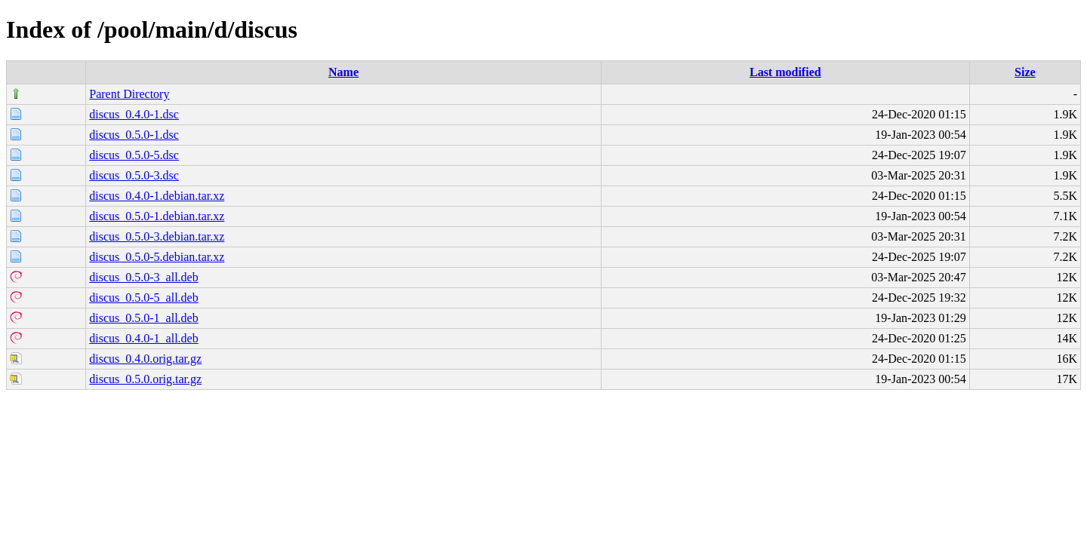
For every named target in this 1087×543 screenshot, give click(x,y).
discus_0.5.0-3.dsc (134, 175)
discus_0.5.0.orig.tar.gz (145, 379)
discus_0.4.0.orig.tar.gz (145, 358)
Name (343, 72)
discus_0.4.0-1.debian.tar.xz (156, 195)
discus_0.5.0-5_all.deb (143, 297)
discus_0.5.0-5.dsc (134, 155)
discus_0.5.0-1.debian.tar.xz (156, 216)
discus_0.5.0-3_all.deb (143, 277)
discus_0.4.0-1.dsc (134, 114)
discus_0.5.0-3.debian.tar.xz (156, 236)
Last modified (785, 72)
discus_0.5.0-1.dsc (134, 134)
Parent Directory (129, 93)
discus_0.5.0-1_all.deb (143, 317)
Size (1025, 72)
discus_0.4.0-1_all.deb (143, 338)
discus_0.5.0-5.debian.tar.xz (156, 256)
